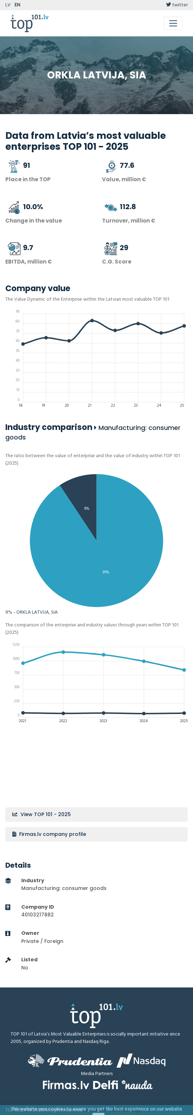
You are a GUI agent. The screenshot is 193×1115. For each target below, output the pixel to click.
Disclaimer (96, 1110)
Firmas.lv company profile (49, 834)
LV (8, 5)
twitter (177, 5)
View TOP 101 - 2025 (41, 814)
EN (17, 5)
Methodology (125, 1110)
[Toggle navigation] (173, 23)
